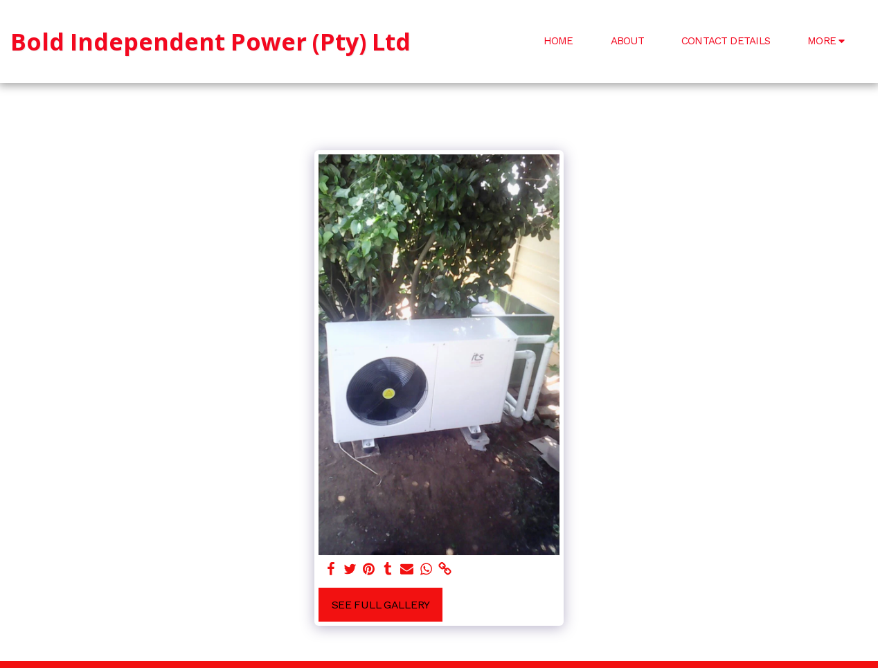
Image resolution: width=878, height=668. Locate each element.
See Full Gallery (381, 604)
